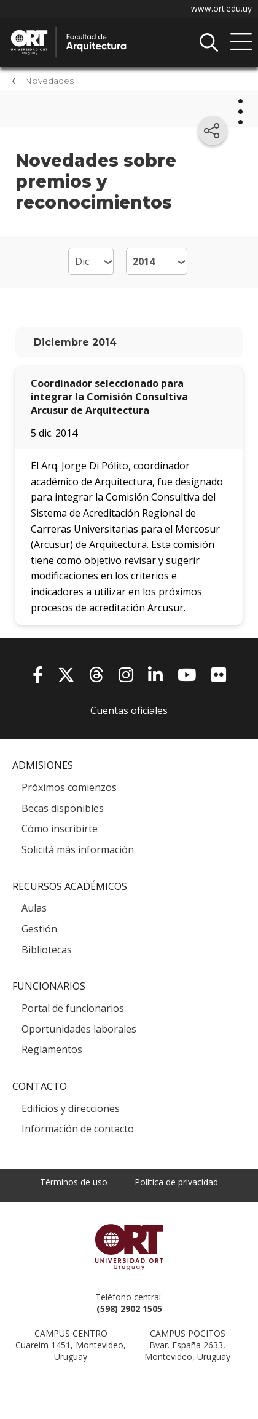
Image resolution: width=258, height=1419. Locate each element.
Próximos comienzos (69, 787)
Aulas (34, 908)
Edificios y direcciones (71, 1108)
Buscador (209, 42)
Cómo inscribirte (60, 828)
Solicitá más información (78, 849)
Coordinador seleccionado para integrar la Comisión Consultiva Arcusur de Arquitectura (109, 396)
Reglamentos (52, 1049)
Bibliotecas (47, 949)
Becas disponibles (63, 808)
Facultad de (101, 31)
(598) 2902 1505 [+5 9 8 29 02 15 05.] (129, 1308)
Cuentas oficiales (129, 710)
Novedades (49, 80)
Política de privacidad (176, 1182)
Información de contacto (78, 1128)
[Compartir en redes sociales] (212, 130)
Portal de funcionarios (73, 1008)
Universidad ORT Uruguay (129, 1246)
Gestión (39, 929)
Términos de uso (74, 1182)
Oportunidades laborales (79, 1029)
